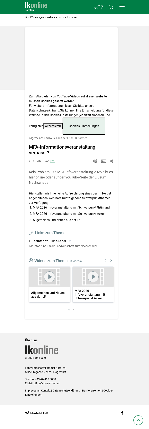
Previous (105, 260)
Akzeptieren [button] (53, 126)
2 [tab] (73, 309)
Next (111, 260)
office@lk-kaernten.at (47, 383)
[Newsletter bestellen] (36, 413)
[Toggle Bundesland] (98, 6)
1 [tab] (69, 309)
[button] (122, 6)
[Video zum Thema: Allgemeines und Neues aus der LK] (71, 62)
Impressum (32, 390)
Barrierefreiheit (91, 390)
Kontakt (46, 390)
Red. (52, 161)
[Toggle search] (111, 6)
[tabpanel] (49, 284)
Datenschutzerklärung (44, 110)
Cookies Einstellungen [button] (84, 126)
